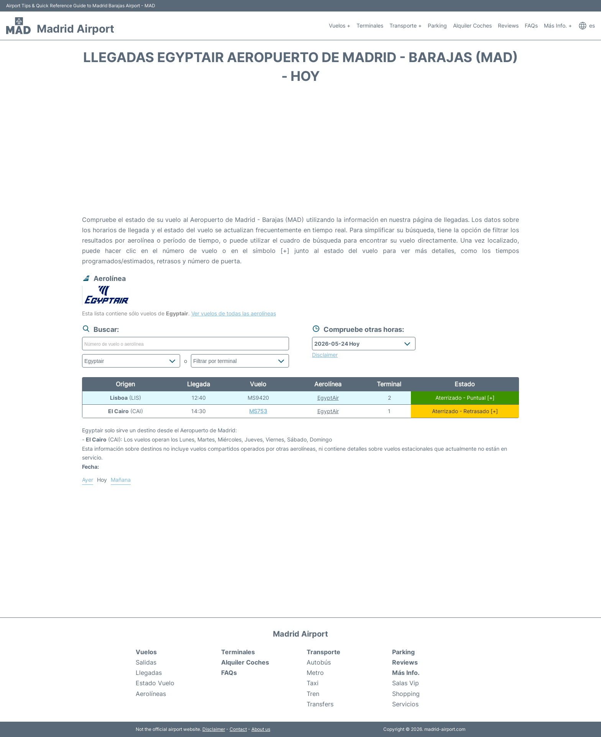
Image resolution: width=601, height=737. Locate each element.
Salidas (146, 662)
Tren (313, 694)
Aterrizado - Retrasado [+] (465, 411)
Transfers (320, 704)
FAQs (531, 25)
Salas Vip (405, 683)
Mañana (121, 479)
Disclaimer (213, 729)
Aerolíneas (151, 694)
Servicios (405, 704)
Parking (437, 25)
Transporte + (405, 25)
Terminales (369, 25)
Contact (238, 729)
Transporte (323, 652)
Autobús (319, 662)
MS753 (258, 411)
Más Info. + (558, 25)
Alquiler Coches (472, 25)
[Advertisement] (300, 153)
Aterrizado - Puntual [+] (464, 397)
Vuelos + (339, 25)
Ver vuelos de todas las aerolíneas (233, 313)
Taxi (313, 683)
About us (260, 729)
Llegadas (149, 672)
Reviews (508, 25)
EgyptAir (328, 397)
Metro (315, 672)
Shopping (406, 694)
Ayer (87, 479)
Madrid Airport (75, 28)
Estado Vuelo (155, 683)
